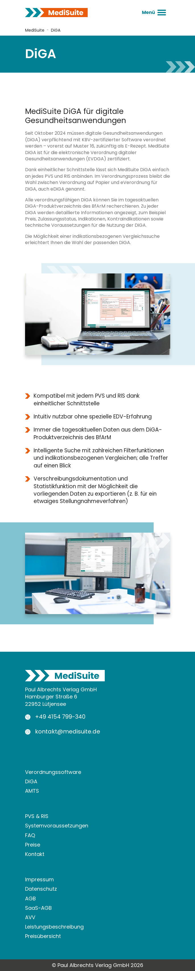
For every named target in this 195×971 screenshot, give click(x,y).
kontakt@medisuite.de (67, 731)
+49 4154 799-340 (60, 717)
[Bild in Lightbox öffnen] (97, 313)
